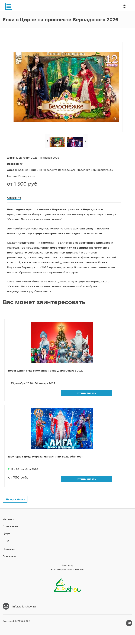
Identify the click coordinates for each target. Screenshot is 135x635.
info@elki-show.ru (24, 606)
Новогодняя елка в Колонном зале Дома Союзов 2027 (45, 370)
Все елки (9, 556)
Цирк (7, 533)
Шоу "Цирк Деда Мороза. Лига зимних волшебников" (45, 456)
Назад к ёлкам (15, 499)
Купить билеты (86, 393)
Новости (9, 549)
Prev (47, 141)
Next (85, 141)
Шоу (6, 540)
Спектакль (10, 526)
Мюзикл (8, 519)
